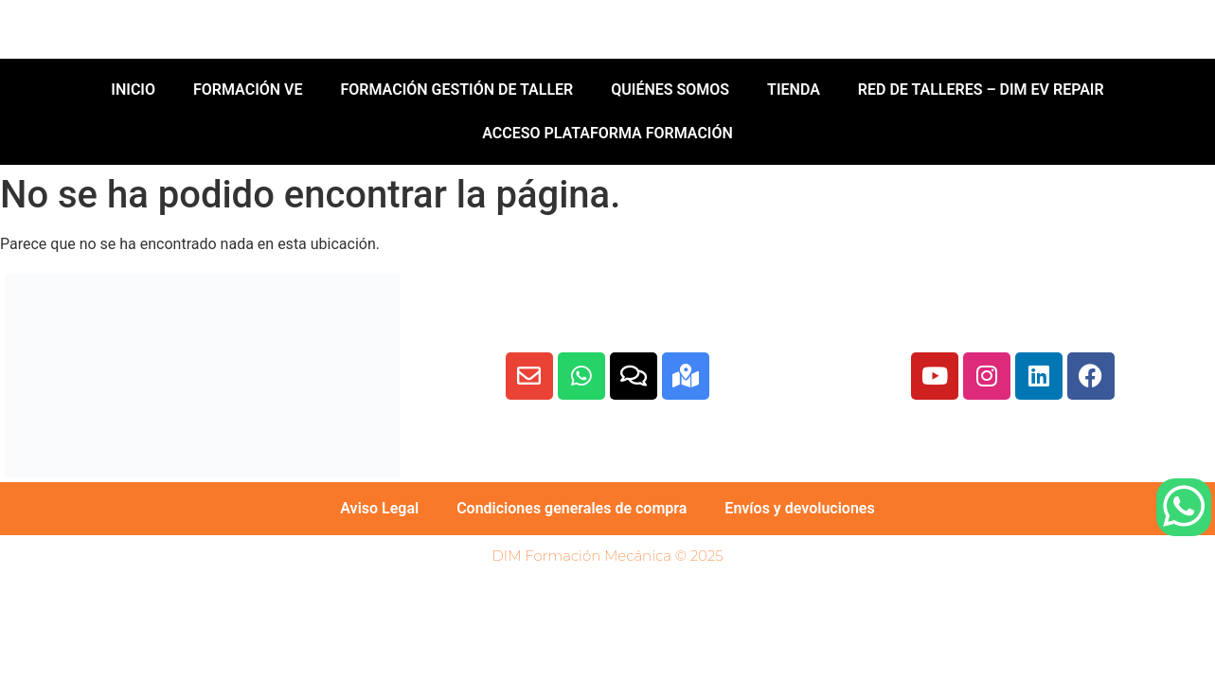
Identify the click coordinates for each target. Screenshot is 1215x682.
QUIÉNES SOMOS (670, 90)
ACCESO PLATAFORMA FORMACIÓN (607, 133)
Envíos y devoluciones (799, 508)
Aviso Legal (379, 508)
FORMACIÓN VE (248, 90)
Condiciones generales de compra (571, 508)
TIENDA (793, 90)
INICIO (133, 90)
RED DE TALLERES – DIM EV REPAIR (981, 90)
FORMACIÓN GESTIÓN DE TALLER (456, 90)
